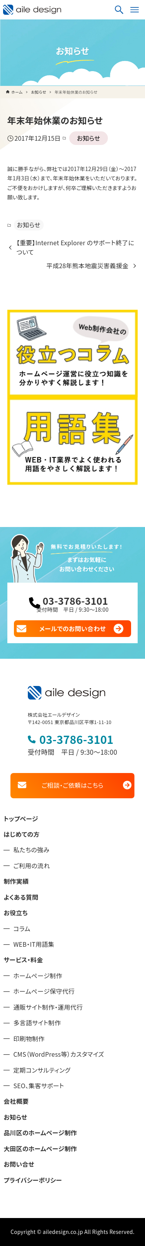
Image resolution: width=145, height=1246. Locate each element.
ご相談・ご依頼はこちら (72, 785)
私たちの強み (31, 849)
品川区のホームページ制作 (40, 1132)
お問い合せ (18, 1164)
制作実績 (16, 881)
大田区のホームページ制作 (40, 1148)
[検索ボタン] (119, 9)
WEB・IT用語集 (33, 944)
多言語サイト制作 (37, 1022)
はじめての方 (21, 834)
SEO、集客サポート (38, 1085)
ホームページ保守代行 (44, 991)
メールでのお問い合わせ (72, 628)
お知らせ (88, 138)
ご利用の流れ (31, 865)
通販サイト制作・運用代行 (48, 1007)
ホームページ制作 (37, 975)
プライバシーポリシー (32, 1180)
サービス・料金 (23, 959)
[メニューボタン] (134, 9)
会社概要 (16, 1101)
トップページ (20, 818)
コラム (21, 928)
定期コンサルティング (41, 1070)
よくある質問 (20, 897)
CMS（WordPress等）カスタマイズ (58, 1054)
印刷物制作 (28, 1038)
